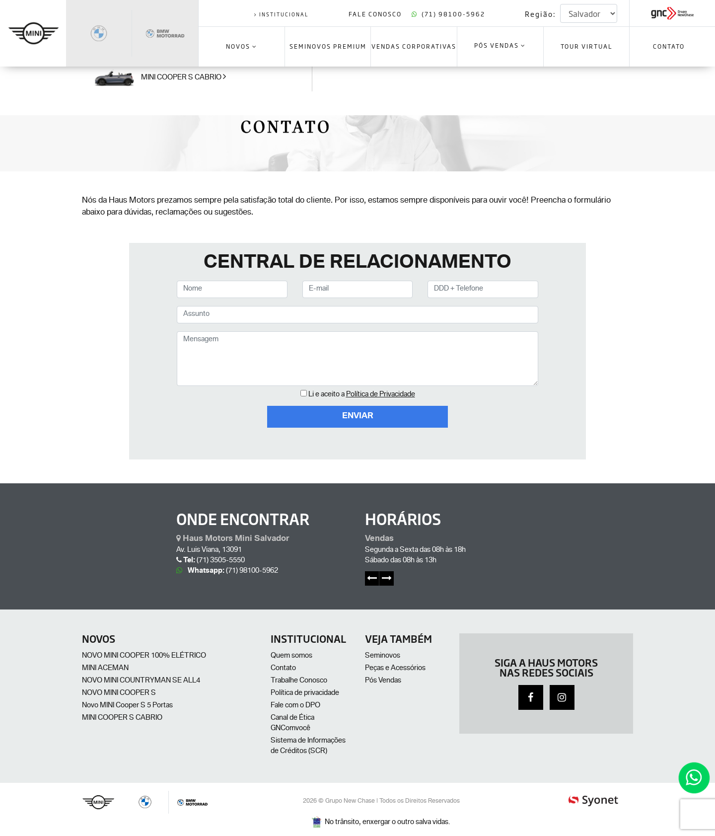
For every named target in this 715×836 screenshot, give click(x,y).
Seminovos (382, 656)
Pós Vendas (500, 46)
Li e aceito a (361, 395)
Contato (283, 669)
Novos (241, 46)
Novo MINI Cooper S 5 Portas (127, 706)
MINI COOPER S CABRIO (122, 718)
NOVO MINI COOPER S (119, 693)
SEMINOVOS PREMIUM (327, 46)
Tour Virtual (587, 46)
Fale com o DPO (295, 706)
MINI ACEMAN (105, 669)
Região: (540, 13)
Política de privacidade (305, 693)
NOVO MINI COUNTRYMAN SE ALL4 (141, 681)
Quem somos (291, 656)
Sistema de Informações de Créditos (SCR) (308, 746)
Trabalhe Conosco (299, 681)
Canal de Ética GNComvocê (292, 723)
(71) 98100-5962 (448, 13)
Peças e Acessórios (395, 669)
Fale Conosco (376, 13)
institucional (281, 14)
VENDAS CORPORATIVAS (413, 46)
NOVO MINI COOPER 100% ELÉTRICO (144, 656)
